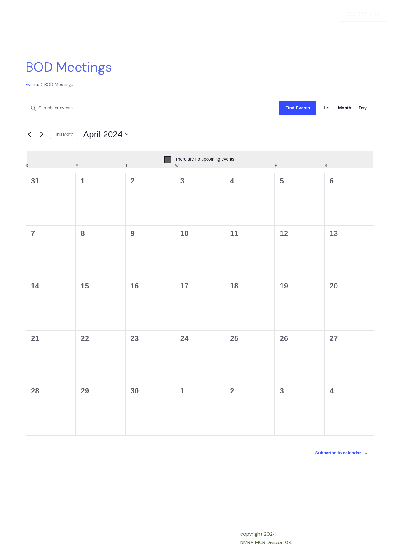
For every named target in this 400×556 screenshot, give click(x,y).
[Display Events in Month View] (344, 108)
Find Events (297, 107)
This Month (64, 134)
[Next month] (41, 134)
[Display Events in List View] (327, 108)
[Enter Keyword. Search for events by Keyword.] (152, 108)
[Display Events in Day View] (363, 108)
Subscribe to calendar (338, 452)
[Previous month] (29, 134)
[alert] (200, 159)
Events (32, 84)
